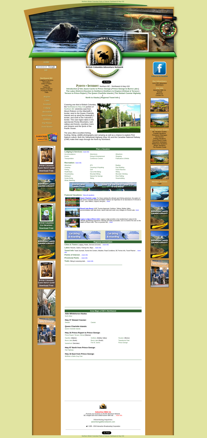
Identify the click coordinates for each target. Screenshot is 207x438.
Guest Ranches (120, 169)
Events (67, 156)
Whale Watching (70, 180)
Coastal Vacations (159, 133)
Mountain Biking (95, 174)
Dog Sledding (120, 167)
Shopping (119, 156)
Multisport (68, 176)
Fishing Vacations (159, 138)
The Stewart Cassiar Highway (128, 93)
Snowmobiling (120, 178)
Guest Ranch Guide (160, 140)
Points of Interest (46, 89)
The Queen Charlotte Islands (100, 93)
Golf (91, 169)
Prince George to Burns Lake (125, 89)
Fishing (67, 169)
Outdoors (47, 119)
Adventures (93, 154)
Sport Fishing (47, 115)
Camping (67, 167)
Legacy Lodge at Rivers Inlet (90, 219)
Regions (47, 97)
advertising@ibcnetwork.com (103, 422)
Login (160, 183)
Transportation (69, 158)
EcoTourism (159, 137)
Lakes (46, 85)
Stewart (67, 322)
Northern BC (69, 109)
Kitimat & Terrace (130, 91)
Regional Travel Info (110, 97)
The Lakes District (74, 91)
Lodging (47, 108)
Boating (118, 165)
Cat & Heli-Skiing (95, 172)
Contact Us (159, 95)
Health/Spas (68, 172)
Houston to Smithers (93, 91)
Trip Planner (47, 123)
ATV (91, 165)
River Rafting (120, 176)
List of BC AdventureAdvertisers (159, 84)
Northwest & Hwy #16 (76, 107)
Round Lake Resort (87, 208)
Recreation (46, 82)
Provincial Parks (46, 90)
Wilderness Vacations (159, 144)
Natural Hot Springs (96, 176)
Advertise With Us (159, 90)
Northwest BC (46, 78)
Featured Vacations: (73, 195)
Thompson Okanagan (159, 135)
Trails (46, 92)
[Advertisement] (103, 286)
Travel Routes (46, 127)
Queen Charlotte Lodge (88, 198)
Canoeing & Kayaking (97, 167)
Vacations (47, 104)
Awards (159, 92)
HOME (46, 62)
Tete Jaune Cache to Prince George (95, 89)
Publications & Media (122, 158)
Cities (47, 100)
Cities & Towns (46, 83)
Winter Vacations (159, 145)
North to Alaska (92, 97)
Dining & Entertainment (97, 156)
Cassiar (93, 322)
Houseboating (69, 174)
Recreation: (70, 163)
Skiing (92, 178)
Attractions (119, 154)
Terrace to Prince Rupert (75, 93)
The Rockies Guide (159, 147)
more (108, 201)
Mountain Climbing (122, 174)
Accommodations (70, 154)
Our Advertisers (160, 81)
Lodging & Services (46, 80)
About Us (159, 93)
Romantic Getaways (160, 142)
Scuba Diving (69, 178)
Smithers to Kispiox (112, 91)
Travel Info (46, 87)
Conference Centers (96, 158)
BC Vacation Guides (160, 131)
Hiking (118, 172)
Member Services (159, 182)
